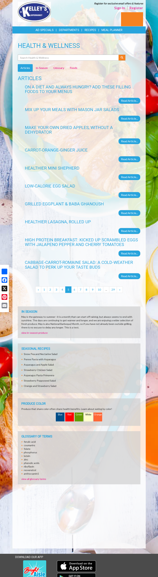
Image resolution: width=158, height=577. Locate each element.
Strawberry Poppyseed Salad (40, 380)
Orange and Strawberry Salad (40, 385)
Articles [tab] (25, 67)
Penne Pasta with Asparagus (40, 359)
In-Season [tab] (42, 67)
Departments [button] (69, 30)
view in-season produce (34, 332)
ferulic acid (30, 441)
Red (69, 414)
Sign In (119, 8)
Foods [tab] (73, 67)
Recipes (90, 30)
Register (136, 8)
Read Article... (129, 100)
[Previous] (38, 289)
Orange (98, 414)
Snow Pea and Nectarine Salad (40, 353)
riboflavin (29, 466)
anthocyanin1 (31, 473)
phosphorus (30, 452)
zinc (26, 459)
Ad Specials (44, 30)
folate (27, 448)
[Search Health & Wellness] (68, 58)
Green (79, 414)
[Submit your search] (122, 58)
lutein (27, 455)
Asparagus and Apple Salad (39, 364)
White (88, 414)
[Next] (120, 289)
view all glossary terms (33, 478)
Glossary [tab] (58, 67)
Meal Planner (111, 30)
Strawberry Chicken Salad (38, 369)
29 (113, 289)
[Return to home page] (34, 11)
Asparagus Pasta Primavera (39, 375)
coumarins (29, 445)
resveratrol (30, 470)
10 (99, 289)
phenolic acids (31, 462)
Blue (60, 414)
